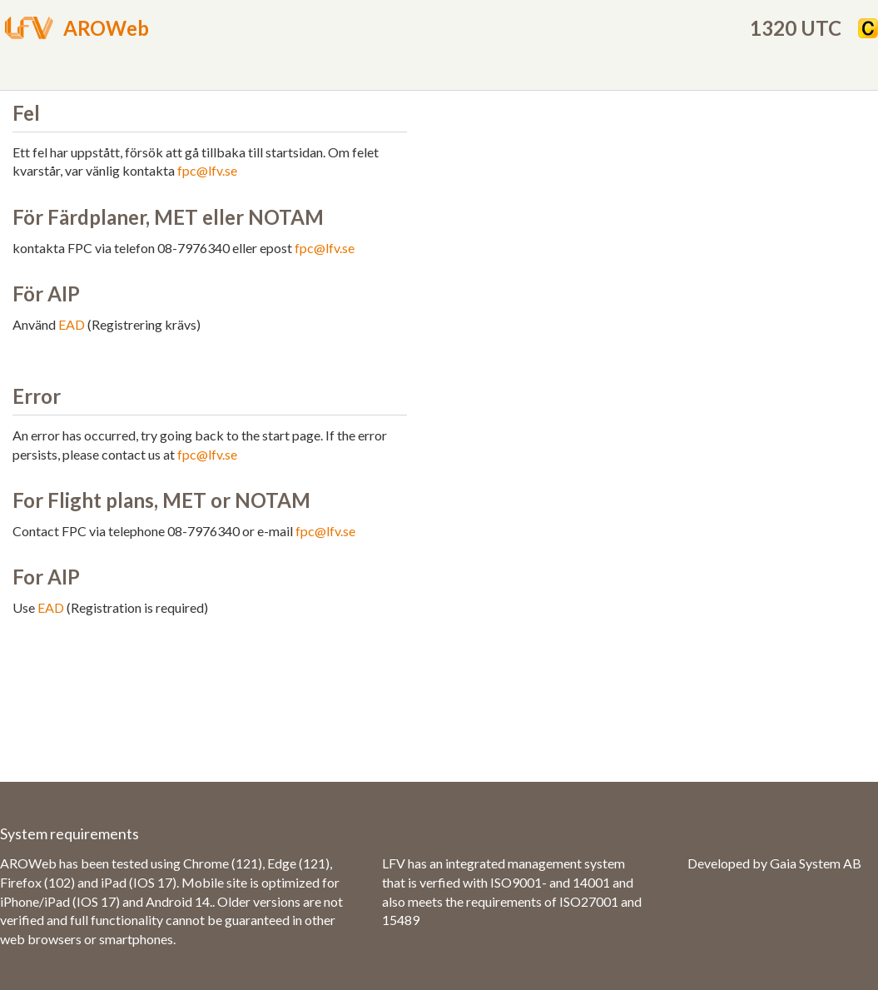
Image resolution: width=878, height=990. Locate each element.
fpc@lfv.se (207, 170)
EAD (71, 324)
